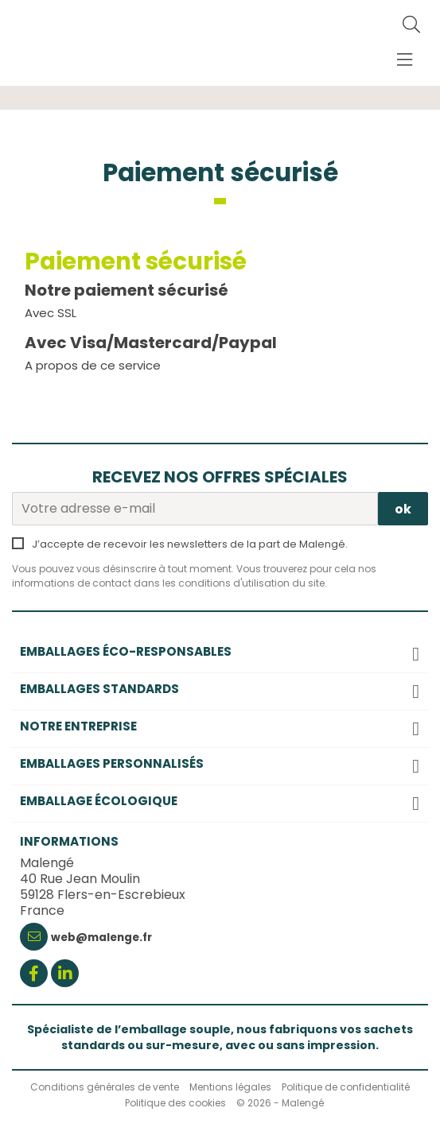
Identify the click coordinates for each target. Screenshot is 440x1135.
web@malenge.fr (101, 937)
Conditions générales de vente (104, 1087)
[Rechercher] (411, 25)
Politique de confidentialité (346, 1087)
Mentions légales (230, 1087)
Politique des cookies (175, 1103)
